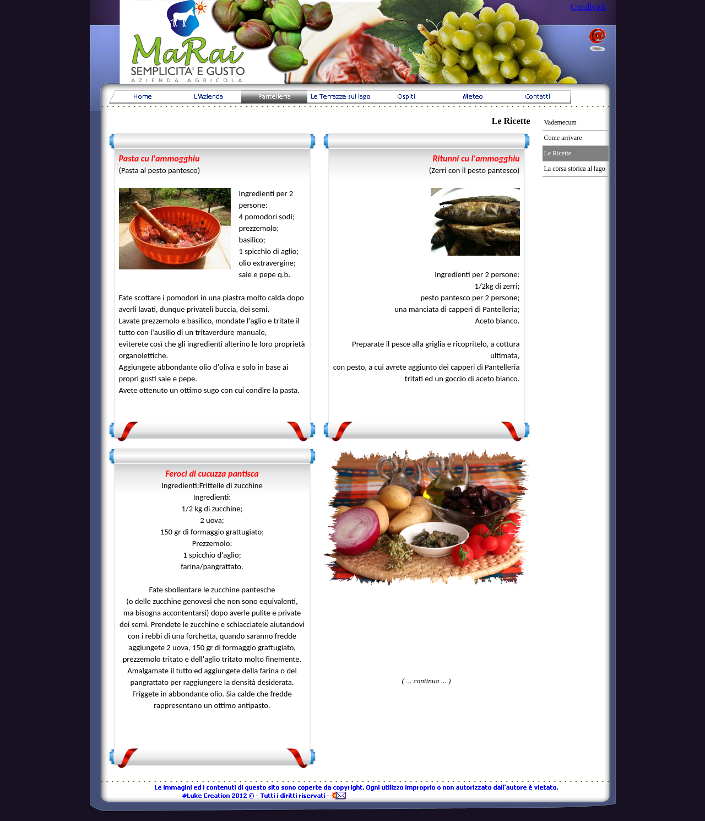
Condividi (588, 7)
